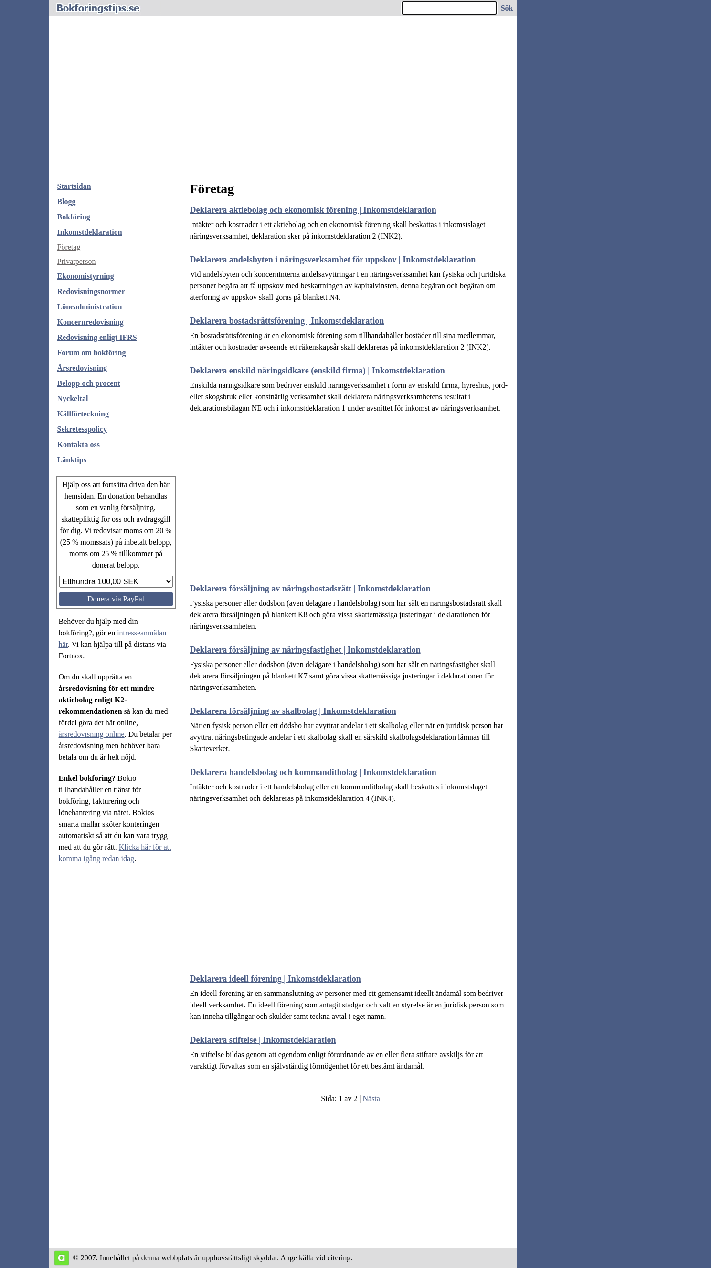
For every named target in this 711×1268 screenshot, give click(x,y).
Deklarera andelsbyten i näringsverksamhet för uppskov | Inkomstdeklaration (333, 259)
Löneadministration (89, 307)
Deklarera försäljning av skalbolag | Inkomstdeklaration (293, 711)
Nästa (371, 1098)
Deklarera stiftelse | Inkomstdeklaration (263, 1040)
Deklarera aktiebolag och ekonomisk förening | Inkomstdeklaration (313, 210)
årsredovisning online (92, 734)
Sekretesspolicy (82, 429)
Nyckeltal (72, 398)
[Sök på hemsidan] (507, 8)
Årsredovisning (82, 368)
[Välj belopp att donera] (116, 582)
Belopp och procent (88, 383)
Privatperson (76, 261)
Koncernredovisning (90, 322)
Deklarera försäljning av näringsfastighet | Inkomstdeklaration (305, 650)
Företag (69, 247)
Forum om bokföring (91, 353)
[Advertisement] (283, 102)
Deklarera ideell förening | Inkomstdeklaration (275, 979)
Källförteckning (83, 414)
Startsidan (74, 186)
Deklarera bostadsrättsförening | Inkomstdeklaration (287, 321)
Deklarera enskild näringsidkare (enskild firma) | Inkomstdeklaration (317, 370)
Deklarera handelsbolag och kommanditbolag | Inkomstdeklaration (313, 772)
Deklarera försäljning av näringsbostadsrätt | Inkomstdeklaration (310, 588)
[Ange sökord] (449, 8)
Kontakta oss (78, 444)
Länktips (71, 460)
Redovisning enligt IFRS (97, 337)
